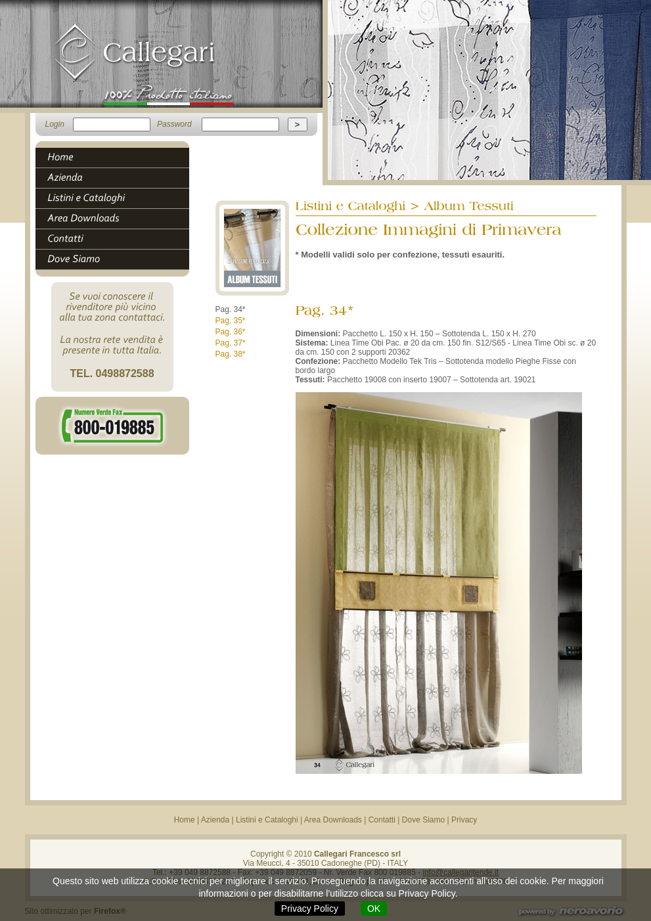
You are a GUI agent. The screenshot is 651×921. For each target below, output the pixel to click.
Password (174, 124)
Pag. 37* (230, 343)
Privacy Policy (309, 908)
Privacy (464, 819)
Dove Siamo (423, 819)
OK (373, 908)
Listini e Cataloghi (267, 819)
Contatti (382, 819)
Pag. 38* (230, 354)
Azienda (215, 819)
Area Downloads (333, 819)
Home (184, 819)
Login (54, 124)
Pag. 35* (230, 320)
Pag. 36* (230, 331)
